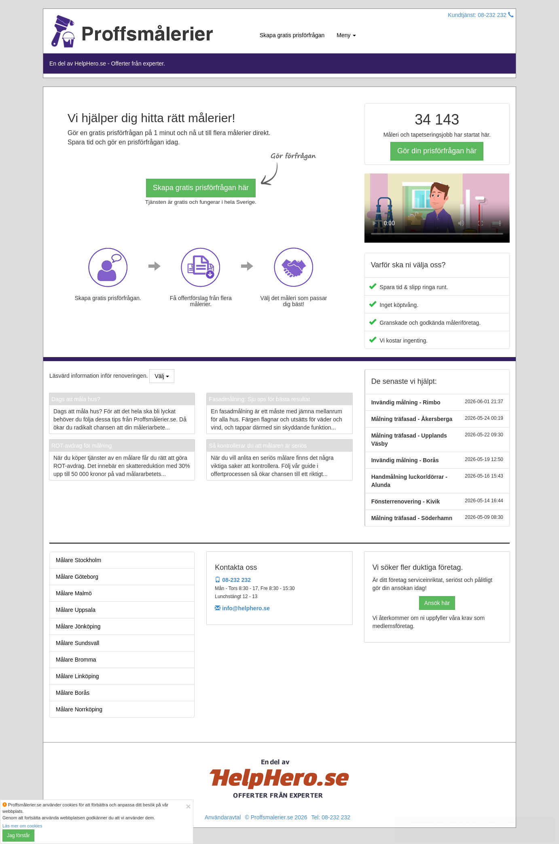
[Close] (188, 806)
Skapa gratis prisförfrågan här (201, 188)
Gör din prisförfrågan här (436, 151)
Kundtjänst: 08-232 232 (481, 15)
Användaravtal (223, 817)
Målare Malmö (74, 593)
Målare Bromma (76, 659)
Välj (162, 376)
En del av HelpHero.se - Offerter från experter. (107, 63)
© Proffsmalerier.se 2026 (276, 817)
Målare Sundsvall (77, 643)
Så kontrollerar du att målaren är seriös (258, 445)
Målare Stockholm (78, 560)
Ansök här (437, 603)
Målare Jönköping (78, 626)
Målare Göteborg (77, 576)
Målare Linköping (77, 676)
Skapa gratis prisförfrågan (292, 35)
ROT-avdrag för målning (81, 445)
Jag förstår (18, 835)
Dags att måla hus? (75, 399)
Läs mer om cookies (22, 825)
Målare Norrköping (79, 709)
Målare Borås (72, 693)
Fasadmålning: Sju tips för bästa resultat (259, 399)
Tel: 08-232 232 (331, 817)
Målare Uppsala (75, 610)
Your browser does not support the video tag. (437, 208)
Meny (346, 35)
